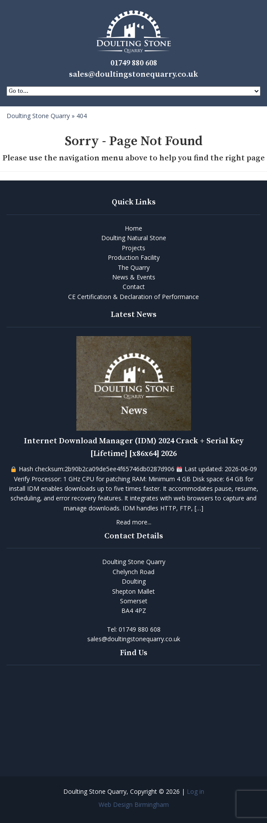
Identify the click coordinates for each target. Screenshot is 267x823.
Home (133, 228)
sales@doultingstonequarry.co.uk (133, 74)
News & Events (133, 277)
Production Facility (134, 257)
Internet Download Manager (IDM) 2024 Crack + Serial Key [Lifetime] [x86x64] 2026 (133, 447)
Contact (134, 286)
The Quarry (134, 267)
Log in (195, 791)
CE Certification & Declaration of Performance (133, 296)
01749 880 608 (133, 63)
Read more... (133, 522)
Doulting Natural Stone (133, 238)
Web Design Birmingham (134, 804)
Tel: (134, 629)
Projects (133, 248)
